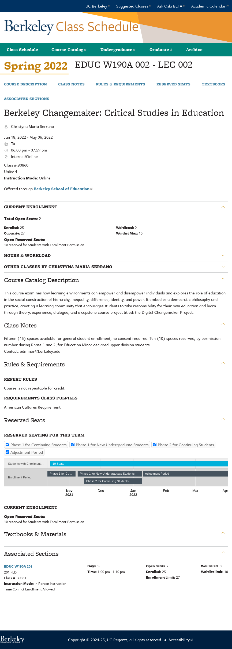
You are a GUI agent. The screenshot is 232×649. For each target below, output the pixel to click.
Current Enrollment (30, 207)
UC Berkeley (98, 6)
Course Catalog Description (41, 280)
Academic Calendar (210, 6)
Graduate (161, 49)
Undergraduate (118, 49)
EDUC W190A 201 (18, 566)
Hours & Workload (27, 255)
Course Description (25, 84)
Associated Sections (26, 99)
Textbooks (213, 84)
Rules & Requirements (120, 84)
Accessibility (181, 640)
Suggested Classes (134, 6)
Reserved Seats (173, 84)
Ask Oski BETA (171, 6)
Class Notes (71, 84)
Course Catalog (69, 49)
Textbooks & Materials (35, 534)
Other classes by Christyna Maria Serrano (58, 266)
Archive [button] (194, 49)
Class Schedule (22, 49)
